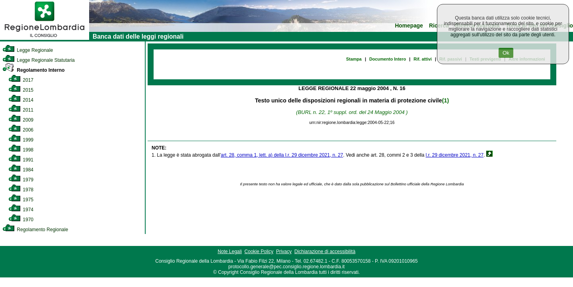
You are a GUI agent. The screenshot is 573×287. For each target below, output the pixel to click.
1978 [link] (20, 190)
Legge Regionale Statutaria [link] (38, 60)
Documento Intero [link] (387, 59)
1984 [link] (20, 170)
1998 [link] (20, 150)
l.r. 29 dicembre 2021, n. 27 (454, 155)
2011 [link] (20, 110)
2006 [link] (20, 130)
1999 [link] (20, 140)
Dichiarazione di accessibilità (324, 251)
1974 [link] (20, 209)
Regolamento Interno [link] (33, 70)
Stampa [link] (354, 59)
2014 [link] (20, 100)
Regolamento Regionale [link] (35, 229)
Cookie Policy (258, 251)
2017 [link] (20, 80)
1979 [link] (20, 180)
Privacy (284, 251)
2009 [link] (20, 120)
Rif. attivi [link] (422, 59)
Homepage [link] (409, 26)
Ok (506, 53)
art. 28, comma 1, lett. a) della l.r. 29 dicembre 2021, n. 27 (282, 155)
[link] (44, 38)
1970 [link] (20, 219)
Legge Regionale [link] (27, 50)
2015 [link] (20, 90)
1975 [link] (20, 199)
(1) (445, 100)
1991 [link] (20, 160)
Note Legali (230, 251)
